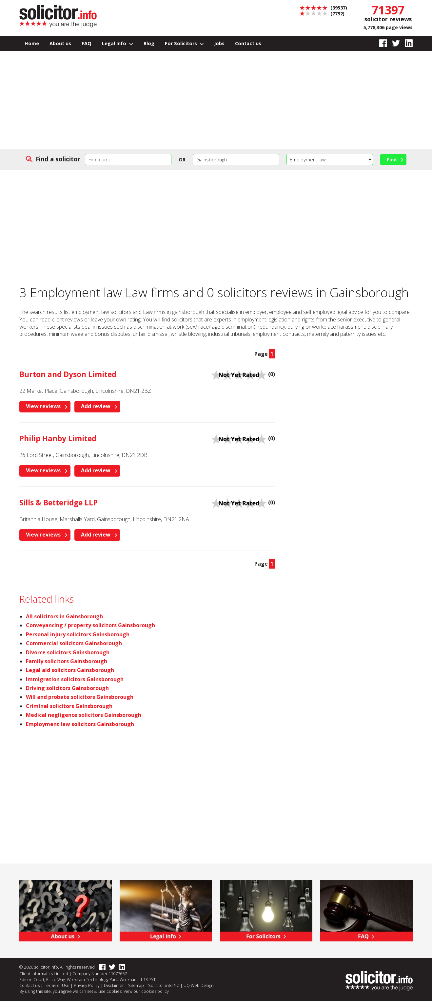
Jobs (219, 43)
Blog (149, 43)
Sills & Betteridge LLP (58, 503)
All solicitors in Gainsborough (64, 616)
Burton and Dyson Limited (67, 374)
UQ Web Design (199, 985)
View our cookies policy (146, 991)
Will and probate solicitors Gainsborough (79, 697)
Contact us (248, 43)
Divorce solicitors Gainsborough (67, 652)
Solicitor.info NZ (163, 985)
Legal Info (117, 43)
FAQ (86, 43)
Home (32, 43)
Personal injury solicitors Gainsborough (77, 634)
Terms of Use (56, 985)
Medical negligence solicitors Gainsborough (83, 715)
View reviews (43, 406)
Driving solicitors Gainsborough (67, 688)
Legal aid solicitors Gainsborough (70, 670)
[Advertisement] (216, 100)
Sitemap (136, 985)
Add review (95, 406)
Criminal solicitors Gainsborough (69, 706)
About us (60, 43)
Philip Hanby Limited (57, 438)
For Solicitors (184, 43)
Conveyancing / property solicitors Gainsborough (90, 625)
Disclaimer (114, 985)
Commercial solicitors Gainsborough (74, 643)
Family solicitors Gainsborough (66, 661)
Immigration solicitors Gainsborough (75, 679)
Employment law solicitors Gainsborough (80, 724)
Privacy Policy (87, 985)
